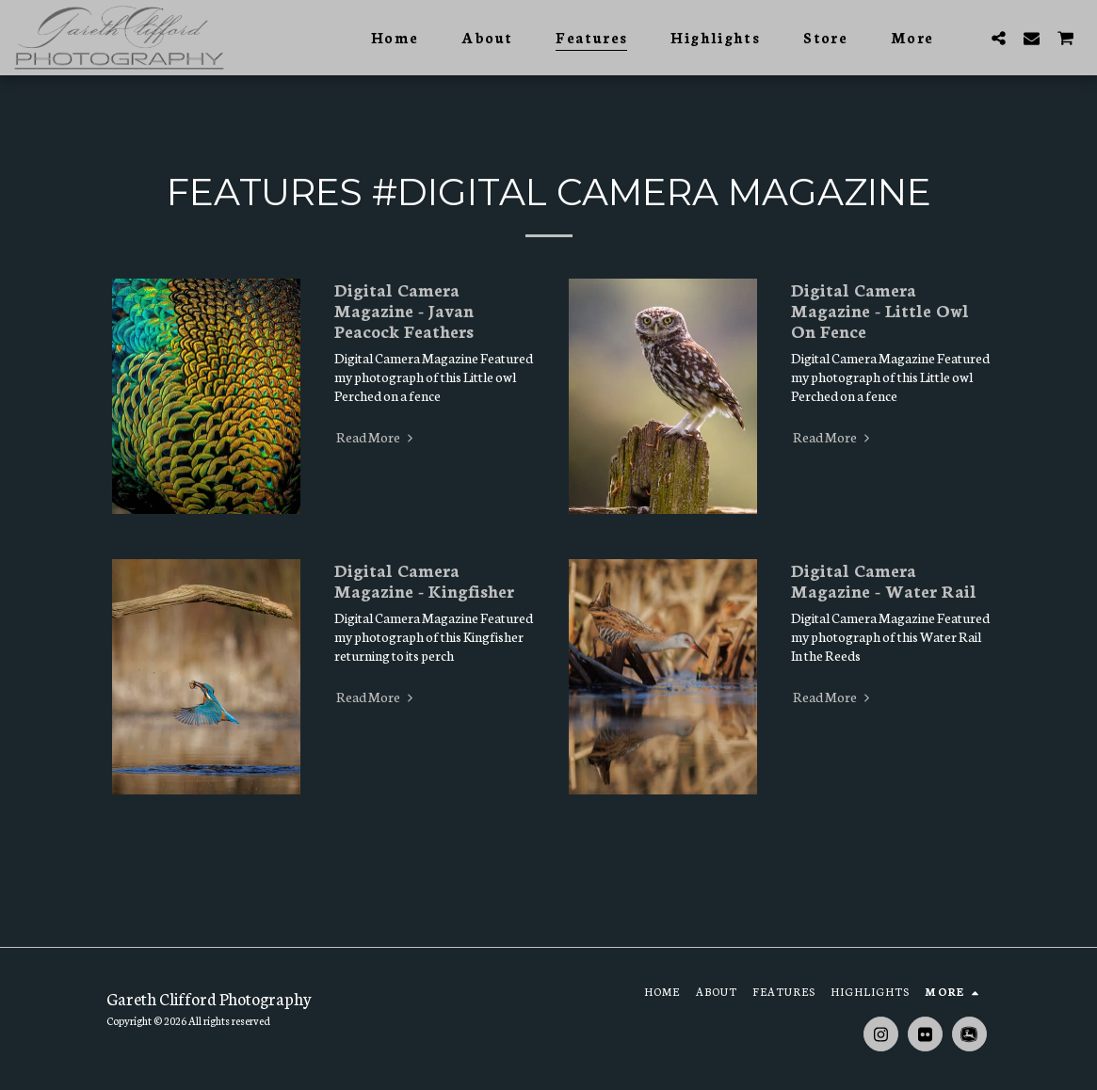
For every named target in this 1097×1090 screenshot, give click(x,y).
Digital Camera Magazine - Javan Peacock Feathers (404, 310)
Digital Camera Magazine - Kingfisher (424, 579)
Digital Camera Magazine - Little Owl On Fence (880, 310)
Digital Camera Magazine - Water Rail (883, 579)
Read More (376, 436)
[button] (998, 37)
